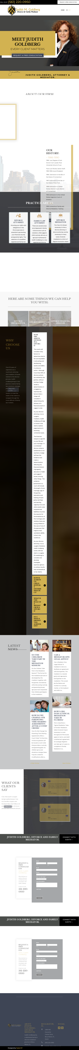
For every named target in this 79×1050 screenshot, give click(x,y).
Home (62, 10)
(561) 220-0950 (19, 2)
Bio (67, 10)
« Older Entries (34, 763)
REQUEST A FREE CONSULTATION (68, 2)
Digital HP (19, 1048)
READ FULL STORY (55, 260)
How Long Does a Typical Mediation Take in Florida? (62, 715)
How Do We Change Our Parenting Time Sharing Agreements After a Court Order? (39, 721)
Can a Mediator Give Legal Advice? (62, 657)
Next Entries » (66, 763)
